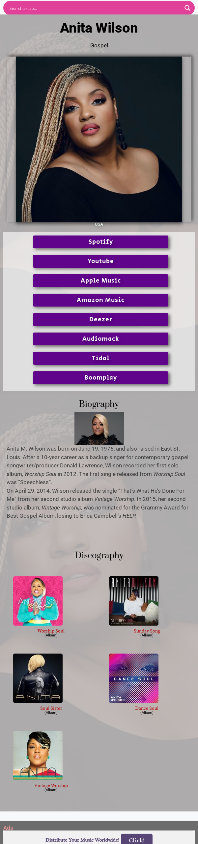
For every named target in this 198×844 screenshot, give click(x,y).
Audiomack (100, 339)
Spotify (101, 241)
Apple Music (101, 280)
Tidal (100, 358)
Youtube (101, 261)
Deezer (100, 319)
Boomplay (101, 377)
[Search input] (95, 8)
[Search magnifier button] (187, 7)
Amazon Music (101, 300)
